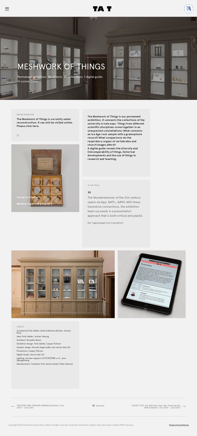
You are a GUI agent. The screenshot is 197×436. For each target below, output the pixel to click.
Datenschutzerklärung (179, 425)
